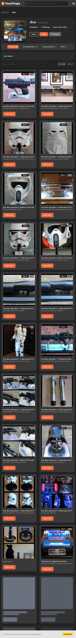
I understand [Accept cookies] (67, 634)
